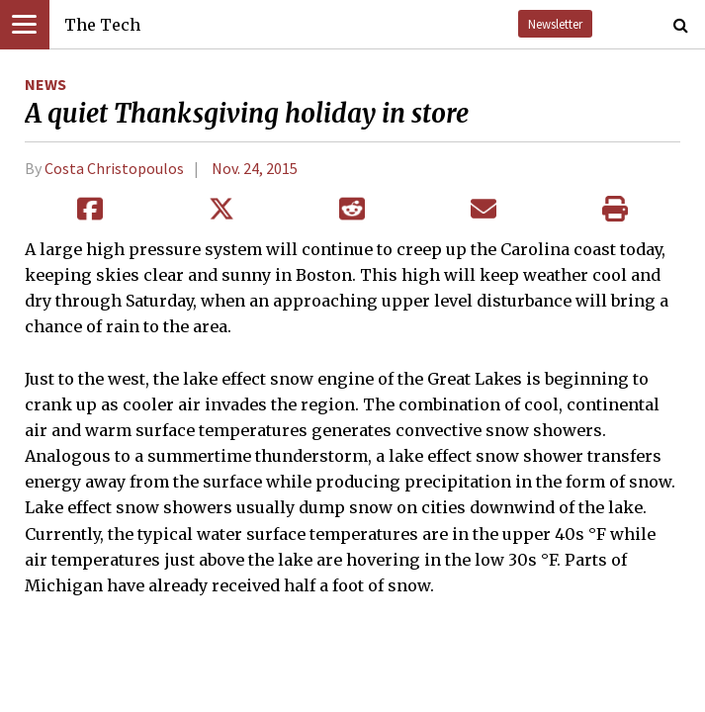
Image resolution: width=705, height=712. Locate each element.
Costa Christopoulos (114, 168)
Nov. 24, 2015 (255, 168)
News (45, 84)
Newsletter (555, 24)
